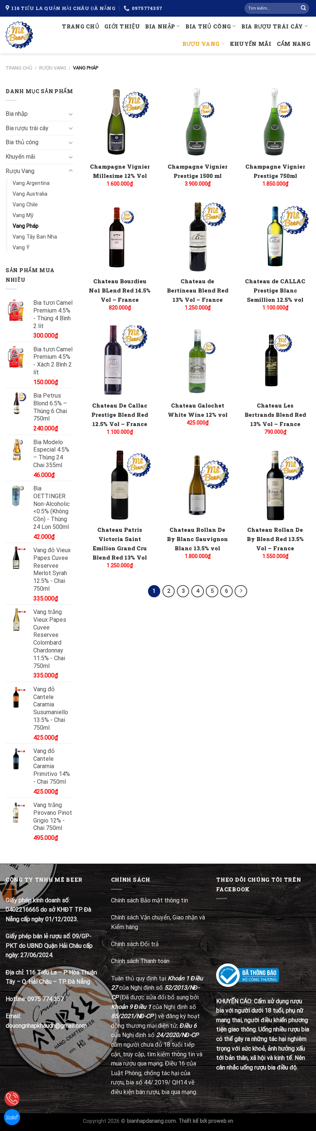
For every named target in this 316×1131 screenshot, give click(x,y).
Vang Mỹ (23, 215)
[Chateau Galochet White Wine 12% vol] (197, 360)
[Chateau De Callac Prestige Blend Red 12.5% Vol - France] (119, 360)
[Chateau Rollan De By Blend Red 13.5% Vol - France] (275, 485)
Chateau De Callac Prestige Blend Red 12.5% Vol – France (119, 415)
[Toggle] (71, 113)
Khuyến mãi (251, 43)
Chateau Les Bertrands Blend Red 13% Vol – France (275, 415)
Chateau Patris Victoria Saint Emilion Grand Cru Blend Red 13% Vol (120, 543)
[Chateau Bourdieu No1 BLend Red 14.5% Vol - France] (119, 237)
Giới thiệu (122, 26)
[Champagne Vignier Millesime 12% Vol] (119, 122)
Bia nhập (162, 26)
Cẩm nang (293, 43)
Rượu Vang (203, 43)
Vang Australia (30, 194)
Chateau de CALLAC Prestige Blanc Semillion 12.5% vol (275, 290)
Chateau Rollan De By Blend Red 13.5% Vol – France (275, 539)
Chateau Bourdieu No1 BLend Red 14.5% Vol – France (120, 290)
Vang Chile (25, 205)
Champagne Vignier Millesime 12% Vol (120, 171)
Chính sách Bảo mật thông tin (149, 900)
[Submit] (303, 8)
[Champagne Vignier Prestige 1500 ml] (197, 122)
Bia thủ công (210, 26)
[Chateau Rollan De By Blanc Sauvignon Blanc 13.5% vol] (197, 485)
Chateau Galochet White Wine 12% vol (198, 410)
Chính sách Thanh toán (140, 961)
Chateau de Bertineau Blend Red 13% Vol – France (197, 290)
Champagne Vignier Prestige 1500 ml (198, 171)
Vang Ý (21, 247)
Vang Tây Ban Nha (35, 237)
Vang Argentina (31, 183)
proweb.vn (220, 1121)
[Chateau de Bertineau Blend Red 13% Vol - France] (197, 237)
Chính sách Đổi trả (136, 944)
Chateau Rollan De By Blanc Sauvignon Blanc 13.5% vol (197, 539)
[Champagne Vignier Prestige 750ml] (275, 122)
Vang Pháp (25, 226)
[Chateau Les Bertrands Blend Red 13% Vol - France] (275, 360)
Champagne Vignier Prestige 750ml (275, 171)
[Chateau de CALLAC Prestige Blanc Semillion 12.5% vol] (275, 237)
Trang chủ (80, 26)
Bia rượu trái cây (274, 26)
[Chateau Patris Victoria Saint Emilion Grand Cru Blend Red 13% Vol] (119, 485)
